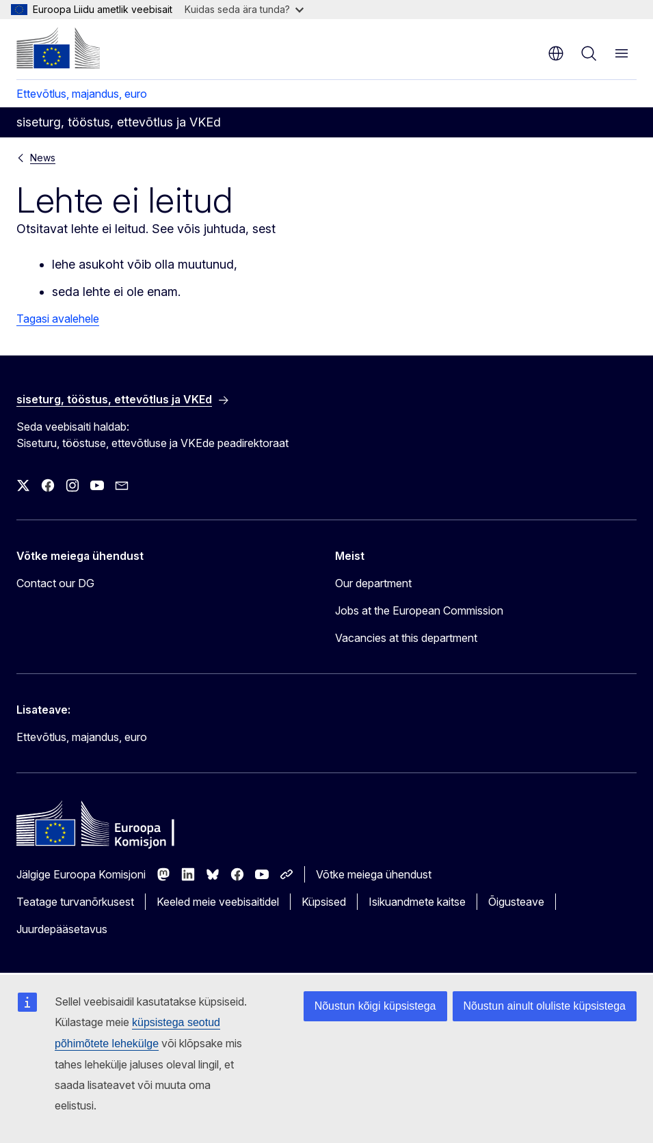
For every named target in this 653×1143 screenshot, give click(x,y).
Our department (373, 583)
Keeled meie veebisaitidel (218, 902)
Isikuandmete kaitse (417, 902)
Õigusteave (516, 902)
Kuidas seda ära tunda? (244, 9)
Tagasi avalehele (57, 318)
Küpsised (324, 902)
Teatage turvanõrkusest (75, 902)
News (42, 157)
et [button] (556, 53)
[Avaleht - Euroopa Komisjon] (58, 47)
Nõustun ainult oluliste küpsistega (545, 1006)
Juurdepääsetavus (61, 929)
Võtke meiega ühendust (373, 874)
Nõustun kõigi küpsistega (375, 1006)
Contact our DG (55, 583)
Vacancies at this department (406, 638)
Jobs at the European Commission (419, 610)
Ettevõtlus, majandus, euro (81, 93)
